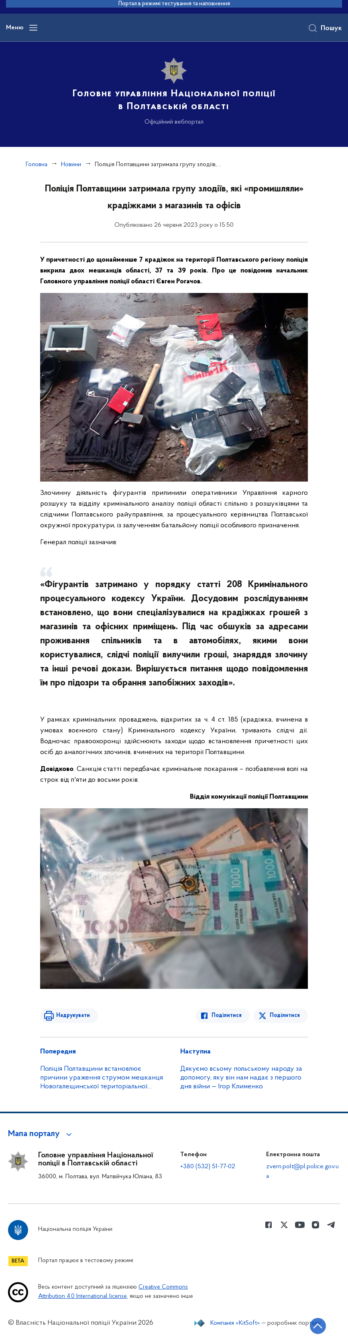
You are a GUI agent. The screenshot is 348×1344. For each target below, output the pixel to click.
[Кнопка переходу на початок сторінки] (318, 1326)
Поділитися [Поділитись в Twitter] (285, 1016)
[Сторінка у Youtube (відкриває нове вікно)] (300, 1225)
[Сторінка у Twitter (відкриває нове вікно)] (284, 1225)
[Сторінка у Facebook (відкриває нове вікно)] (268, 1225)
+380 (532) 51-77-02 (207, 1166)
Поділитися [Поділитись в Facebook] (227, 1016)
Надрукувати (73, 1016)
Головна (36, 164)
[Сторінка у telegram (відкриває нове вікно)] (331, 1225)
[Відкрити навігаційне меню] (33, 28)
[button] (41, 1134)
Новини (71, 164)
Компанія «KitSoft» (235, 1323)
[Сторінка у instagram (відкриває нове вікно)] (315, 1225)
